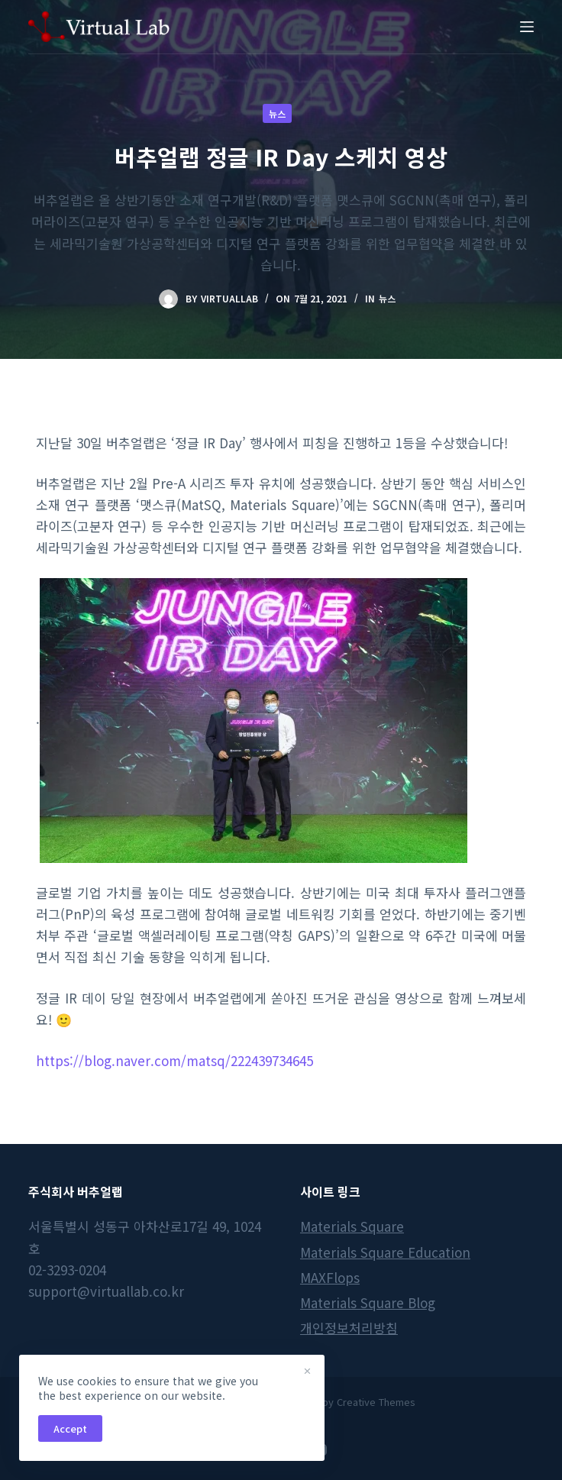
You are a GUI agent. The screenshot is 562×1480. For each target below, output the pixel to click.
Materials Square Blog (367, 1302)
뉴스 (277, 113)
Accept (70, 1428)
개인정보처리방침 (349, 1327)
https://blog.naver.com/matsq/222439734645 (174, 1060)
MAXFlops (330, 1277)
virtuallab (229, 298)
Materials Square (352, 1226)
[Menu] (527, 27)
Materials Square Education (385, 1252)
